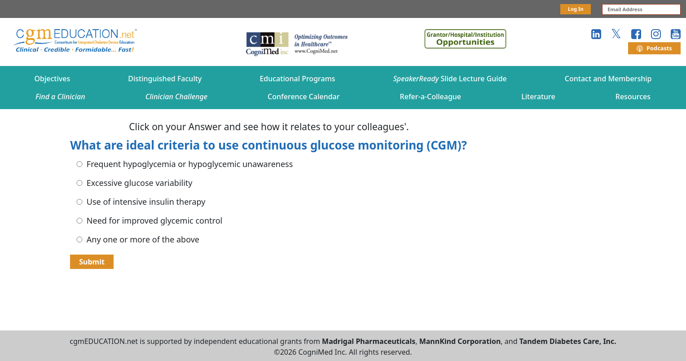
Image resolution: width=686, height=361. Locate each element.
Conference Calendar (303, 96)
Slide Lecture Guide (450, 79)
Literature (538, 96)
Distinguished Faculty (165, 79)
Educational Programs (297, 79)
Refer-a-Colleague (430, 96)
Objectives (52, 79)
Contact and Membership (608, 79)
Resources (633, 96)
